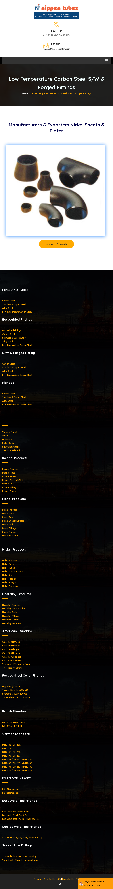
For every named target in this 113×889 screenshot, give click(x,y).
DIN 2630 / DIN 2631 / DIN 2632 (17, 763)
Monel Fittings (9, 528)
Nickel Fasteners (10, 586)
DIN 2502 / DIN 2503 (12, 745)
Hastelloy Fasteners (11, 623)
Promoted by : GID (70, 879)
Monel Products (10, 510)
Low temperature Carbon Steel (17, 312)
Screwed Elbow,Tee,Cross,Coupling (19, 856)
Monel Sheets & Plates (13, 521)
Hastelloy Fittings (10, 616)
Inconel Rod (8, 483)
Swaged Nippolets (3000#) (15, 690)
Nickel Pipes (8, 564)
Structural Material (11, 447)
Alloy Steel (7, 308)
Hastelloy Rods (9, 612)
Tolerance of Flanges (12, 668)
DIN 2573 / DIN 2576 (12, 756)
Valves (5, 435)
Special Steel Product (12, 450)
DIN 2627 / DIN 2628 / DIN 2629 (17, 759)
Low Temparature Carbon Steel (17, 345)
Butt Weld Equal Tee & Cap (15, 815)
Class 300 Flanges (11, 645)
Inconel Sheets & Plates (13, 480)
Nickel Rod (7, 575)
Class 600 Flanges (11, 649)
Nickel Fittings (9, 579)
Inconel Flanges (9, 491)
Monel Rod (7, 524)
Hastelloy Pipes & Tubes (14, 608)
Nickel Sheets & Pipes (12, 571)
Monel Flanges (9, 532)
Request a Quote (56, 244)
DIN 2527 (6, 748)
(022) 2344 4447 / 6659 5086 (56, 35)
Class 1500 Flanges (11, 657)
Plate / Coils (8, 443)
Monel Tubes (8, 517)
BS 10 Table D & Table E (13, 722)
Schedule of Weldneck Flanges (17, 664)
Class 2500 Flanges (11, 660)
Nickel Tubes (8, 568)
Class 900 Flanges (11, 653)
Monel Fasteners (10, 535)
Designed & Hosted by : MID (47, 879)
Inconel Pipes (8, 472)
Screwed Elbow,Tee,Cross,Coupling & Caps (23, 837)
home (25, 93)
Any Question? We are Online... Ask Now (94, 884)
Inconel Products (10, 469)
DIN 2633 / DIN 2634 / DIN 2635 (17, 767)
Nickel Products (9, 560)
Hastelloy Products (11, 605)
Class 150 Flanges (11, 642)
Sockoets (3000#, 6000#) (14, 694)
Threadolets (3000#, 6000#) (16, 697)
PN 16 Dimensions (11, 789)
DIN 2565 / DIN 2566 (12, 752)
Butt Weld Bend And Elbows (15, 811)
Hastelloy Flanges (10, 619)
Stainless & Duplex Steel (14, 304)
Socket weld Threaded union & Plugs (20, 860)
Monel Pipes (8, 513)
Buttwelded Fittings (11, 330)
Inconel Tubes (9, 476)
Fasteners (7, 439)
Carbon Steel (8, 300)
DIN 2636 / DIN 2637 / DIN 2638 (17, 770)
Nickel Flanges (9, 582)
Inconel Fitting (9, 487)
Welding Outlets (10, 432)
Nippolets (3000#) (11, 686)
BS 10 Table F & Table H (13, 726)
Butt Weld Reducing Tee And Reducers (21, 819)
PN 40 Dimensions (11, 793)
